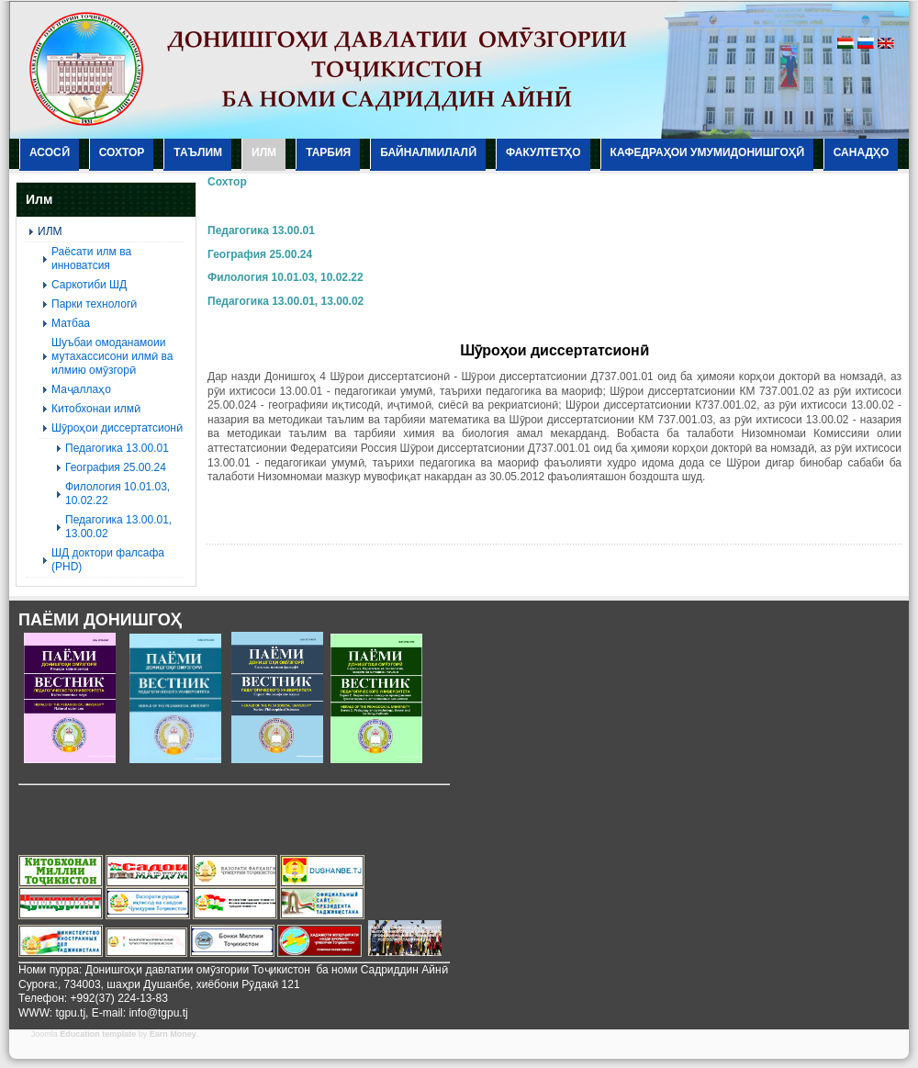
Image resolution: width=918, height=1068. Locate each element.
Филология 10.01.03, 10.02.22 (285, 277)
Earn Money (173, 1034)
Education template (98, 1034)
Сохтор (227, 181)
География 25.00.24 (259, 254)
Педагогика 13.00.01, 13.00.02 (285, 301)
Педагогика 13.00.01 (261, 230)
